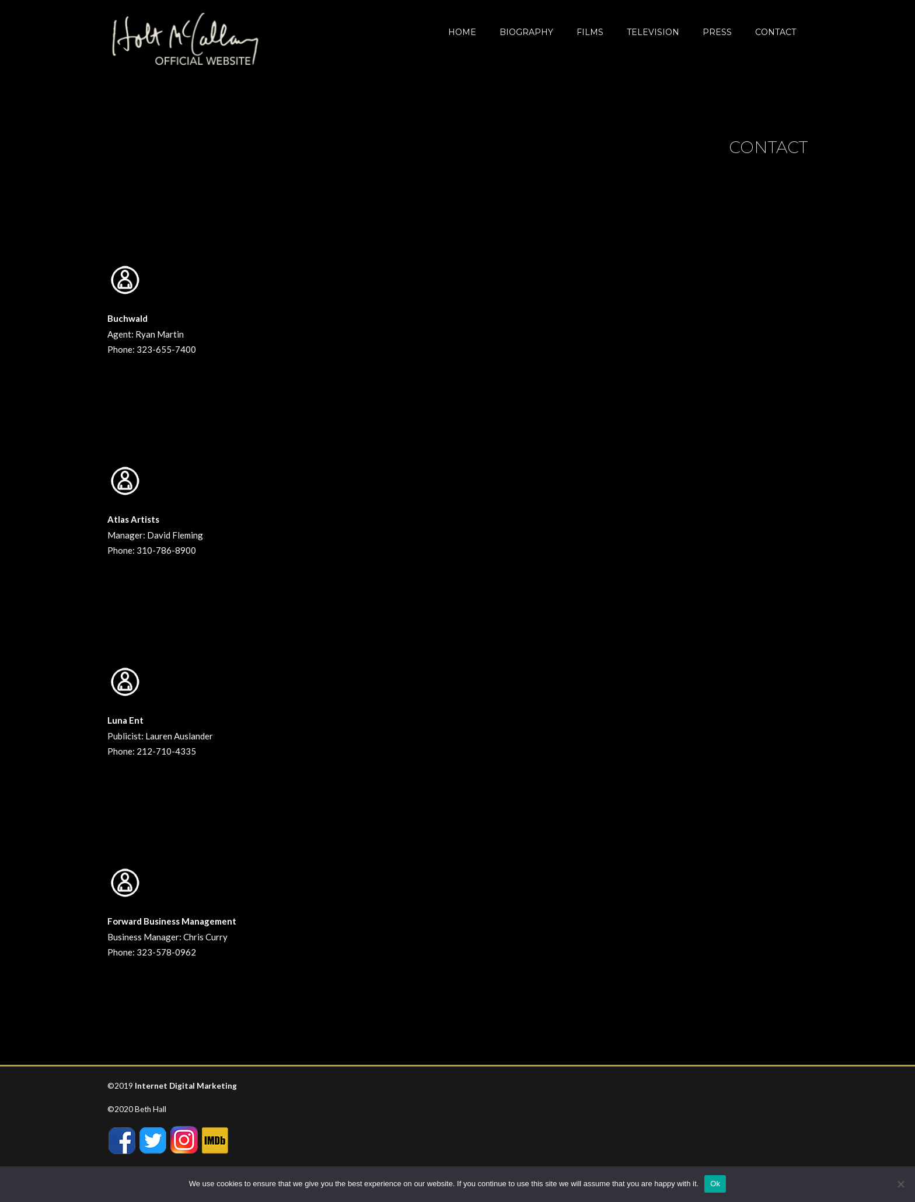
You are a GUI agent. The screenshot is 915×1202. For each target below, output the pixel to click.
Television (653, 32)
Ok (715, 1183)
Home (462, 32)
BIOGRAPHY (526, 32)
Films (590, 32)
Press (717, 32)
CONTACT (775, 32)
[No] (900, 1184)
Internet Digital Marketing (186, 1085)
